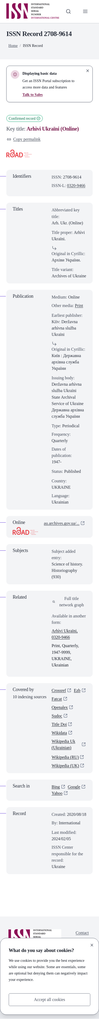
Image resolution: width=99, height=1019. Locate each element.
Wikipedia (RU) (65, 757)
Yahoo (57, 793)
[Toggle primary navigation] (85, 11)
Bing (56, 787)
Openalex (60, 707)
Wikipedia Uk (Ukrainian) (64, 744)
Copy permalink (24, 139)
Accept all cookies (49, 999)
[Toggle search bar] (68, 11)
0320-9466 (76, 185)
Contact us (82, 936)
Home (13, 45)
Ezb (77, 690)
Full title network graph (68, 601)
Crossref (59, 690)
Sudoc (57, 716)
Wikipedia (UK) (65, 765)
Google (74, 787)
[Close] (92, 945)
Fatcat (57, 699)
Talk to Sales (32, 94)
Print (79, 305)
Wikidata (59, 733)
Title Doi (59, 724)
